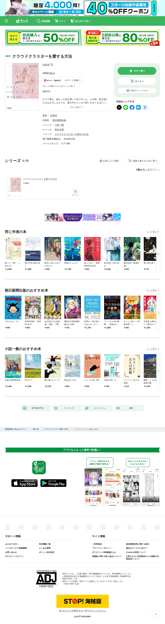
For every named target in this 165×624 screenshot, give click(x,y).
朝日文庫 (59, 129)
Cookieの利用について (136, 552)
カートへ (139, 81)
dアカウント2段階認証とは (104, 552)
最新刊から (153, 170)
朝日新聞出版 (59, 120)
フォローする (51, 64)
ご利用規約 (97, 544)
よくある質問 (45, 548)
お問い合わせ (11, 552)
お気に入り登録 (111, 161)
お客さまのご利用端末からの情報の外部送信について (142, 557)
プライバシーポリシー (102, 548)
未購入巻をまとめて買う (145, 161)
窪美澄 (46, 64)
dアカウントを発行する (71, 610)
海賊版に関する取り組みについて (106, 556)
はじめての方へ (12, 544)
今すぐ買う (139, 71)
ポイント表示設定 (46, 552)
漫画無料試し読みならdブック (16, 429)
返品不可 (46, 91)
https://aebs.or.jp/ (71, 584)
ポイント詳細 (71, 80)
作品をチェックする (139, 90)
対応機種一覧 (45, 544)
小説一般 (59, 125)
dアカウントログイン (14, 556)
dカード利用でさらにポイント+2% (58, 86)
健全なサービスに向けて (136, 548)
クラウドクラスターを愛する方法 (40, 179)
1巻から (140, 170)
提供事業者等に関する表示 (137, 544)
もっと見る (151, 232)
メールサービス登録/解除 (16, 548)
